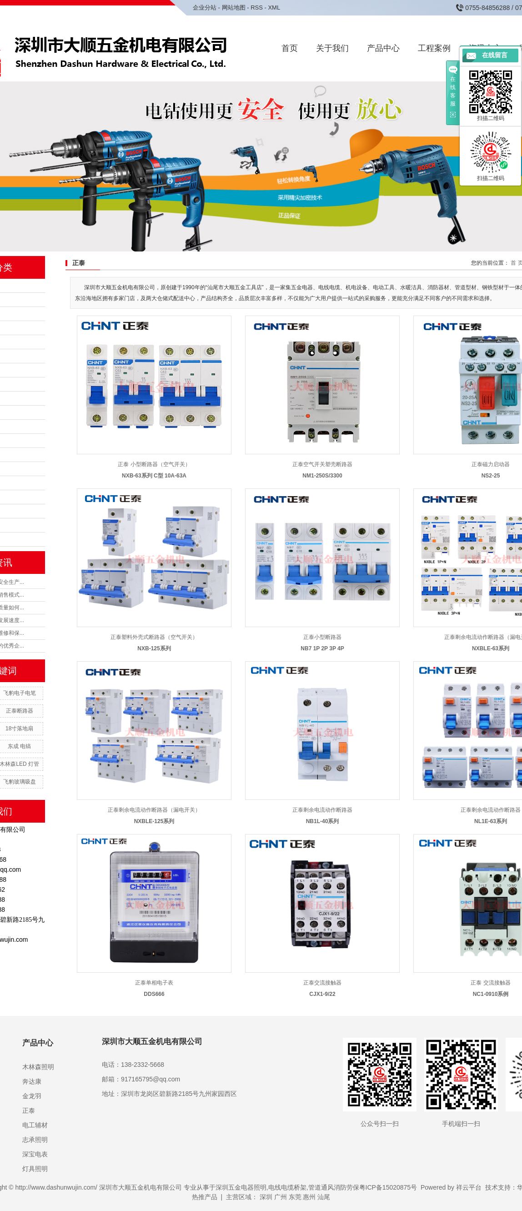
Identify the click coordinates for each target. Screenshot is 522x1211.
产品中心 (383, 48)
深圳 (266, 1197)
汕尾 (323, 1197)
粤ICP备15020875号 (388, 1187)
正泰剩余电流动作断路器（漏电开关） (154, 810)
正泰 (28, 1110)
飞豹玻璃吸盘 (19, 782)
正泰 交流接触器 (490, 983)
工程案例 (434, 48)
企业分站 (204, 7)
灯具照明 (35, 1168)
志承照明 (35, 1139)
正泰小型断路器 (322, 637)
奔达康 (31, 1081)
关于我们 (332, 48)
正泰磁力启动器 (491, 464)
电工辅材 (35, 1125)
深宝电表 (35, 1154)
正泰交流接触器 (322, 983)
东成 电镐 (19, 746)
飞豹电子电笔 (19, 693)
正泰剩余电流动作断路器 (322, 810)
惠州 (309, 1197)
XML (274, 7)
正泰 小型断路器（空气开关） (154, 464)
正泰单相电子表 (154, 983)
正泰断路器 (19, 711)
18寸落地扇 (19, 728)
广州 (280, 1197)
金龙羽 (31, 1096)
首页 (289, 48)
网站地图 (234, 7)
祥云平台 (469, 1187)
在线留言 (494, 55)
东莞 (295, 1197)
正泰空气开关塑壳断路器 (322, 464)
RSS (257, 7)
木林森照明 (38, 1066)
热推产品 (204, 1197)
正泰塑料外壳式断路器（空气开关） (154, 637)
